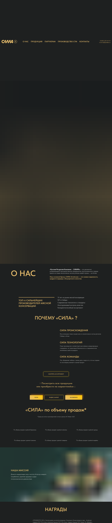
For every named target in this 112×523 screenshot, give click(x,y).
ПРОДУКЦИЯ (36, 41)
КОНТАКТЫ (84, 41)
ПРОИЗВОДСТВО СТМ (67, 41)
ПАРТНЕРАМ (50, 41)
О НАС (25, 41)
